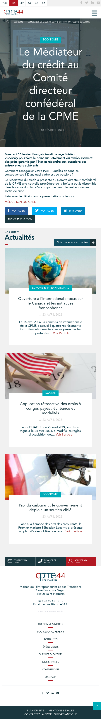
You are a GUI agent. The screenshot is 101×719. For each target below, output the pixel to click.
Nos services (50, 662)
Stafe (60, 612)
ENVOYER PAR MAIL (20, 218)
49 (22, 3)
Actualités (50, 639)
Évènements (51, 647)
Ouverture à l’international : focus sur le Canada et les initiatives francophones (50, 303)
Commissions (50, 670)
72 (36, 3)
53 (29, 3)
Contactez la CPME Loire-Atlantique (50, 714)
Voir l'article (61, 333)
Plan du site (35, 710)
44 (14, 3)
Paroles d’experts (50, 654)
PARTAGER (16, 210)
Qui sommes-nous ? (50, 624)
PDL (4, 3)
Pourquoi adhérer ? (50, 632)
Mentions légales (61, 710)
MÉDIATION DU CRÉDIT (22, 202)
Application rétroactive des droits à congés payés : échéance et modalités (50, 408)
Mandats (50, 677)
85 (43, 3)
